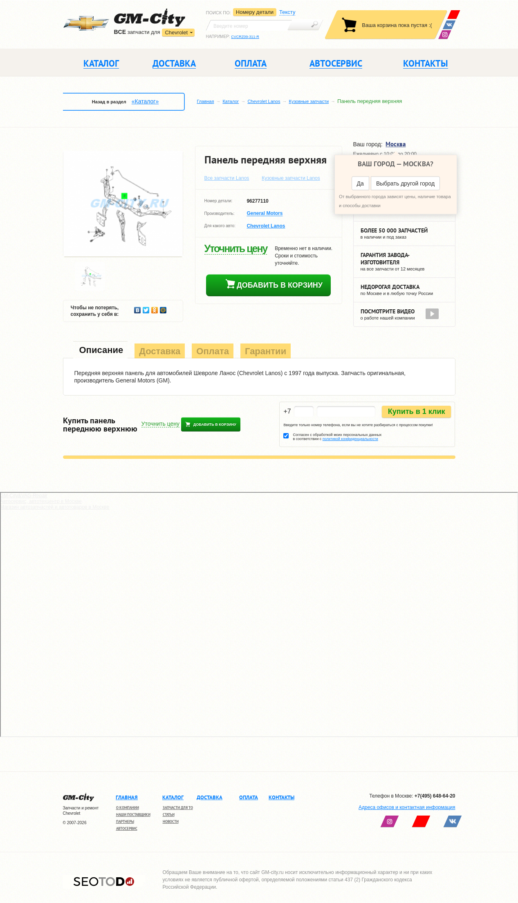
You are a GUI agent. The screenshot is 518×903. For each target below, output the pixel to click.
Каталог (230, 101)
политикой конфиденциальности (350, 439)
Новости (171, 821)
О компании (127, 807)
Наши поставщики (133, 814)
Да (360, 183)
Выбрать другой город (405, 183)
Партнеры (125, 821)
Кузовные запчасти (309, 101)
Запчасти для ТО (178, 807)
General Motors (265, 214)
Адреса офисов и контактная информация (407, 807)
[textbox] (249, 25)
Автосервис (126, 828)
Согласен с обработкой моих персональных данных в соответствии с (337, 437)
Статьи (169, 814)
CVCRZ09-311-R (245, 37)
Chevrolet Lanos (263, 101)
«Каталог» (145, 101)
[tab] (100, 350)
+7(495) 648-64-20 (435, 796)
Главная (205, 101)
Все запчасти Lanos (226, 178)
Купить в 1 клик (416, 411)
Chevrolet (176, 32)
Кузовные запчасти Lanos (291, 178)
